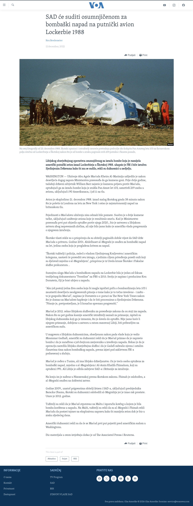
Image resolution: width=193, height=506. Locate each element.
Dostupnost (9, 494)
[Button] (129, 55)
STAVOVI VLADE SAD (61, 494)
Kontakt (8, 483)
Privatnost (9, 489)
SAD (52, 483)
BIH (52, 489)
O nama (7, 477)
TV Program (56, 477)
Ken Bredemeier (54, 40)
